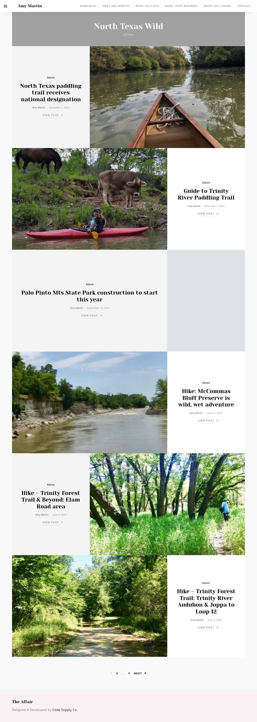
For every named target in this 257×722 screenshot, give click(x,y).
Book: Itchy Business (181, 6)
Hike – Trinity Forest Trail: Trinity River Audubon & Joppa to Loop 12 (206, 601)
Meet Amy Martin (116, 6)
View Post (51, 115)
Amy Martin (30, 6)
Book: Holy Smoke (217, 6)
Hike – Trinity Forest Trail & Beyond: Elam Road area (50, 500)
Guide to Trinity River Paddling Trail (206, 194)
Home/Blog (88, 6)
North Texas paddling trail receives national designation (51, 93)
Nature (51, 77)
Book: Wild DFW (147, 6)
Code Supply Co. (65, 710)
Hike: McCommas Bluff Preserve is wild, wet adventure (206, 398)
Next (138, 673)
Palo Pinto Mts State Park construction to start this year (89, 296)
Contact (244, 6)
